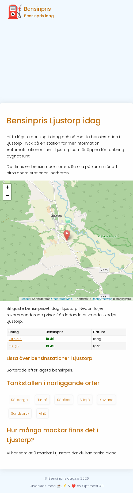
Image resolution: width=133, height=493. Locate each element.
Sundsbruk (20, 413)
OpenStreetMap (61, 298)
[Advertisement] (66, 63)
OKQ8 (14, 346)
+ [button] (7, 188)
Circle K (15, 339)
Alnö (42, 413)
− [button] (7, 196)
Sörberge (19, 400)
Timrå (42, 400)
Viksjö (85, 400)
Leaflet (25, 298)
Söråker (64, 400)
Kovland (106, 400)
